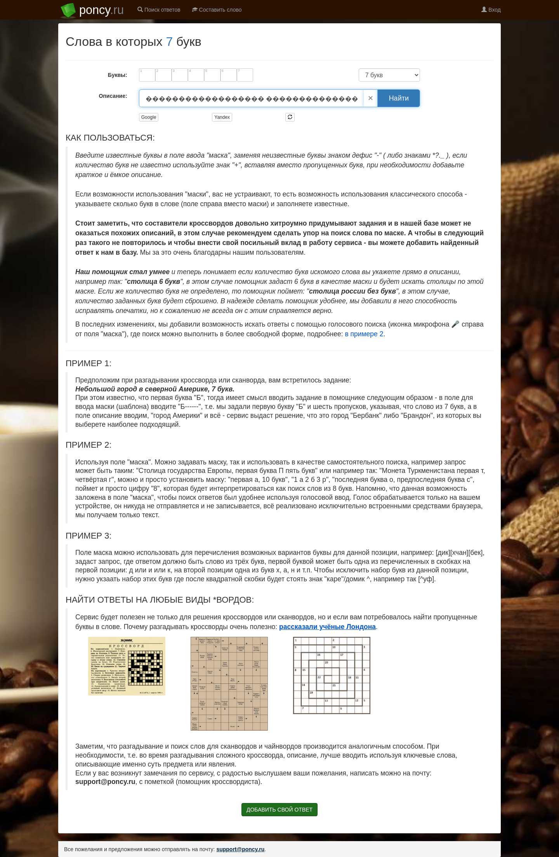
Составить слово (217, 10)
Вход (491, 10)
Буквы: (117, 75)
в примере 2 (364, 334)
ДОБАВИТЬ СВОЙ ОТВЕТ (279, 810)
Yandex (222, 117)
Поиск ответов (159, 10)
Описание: (113, 96)
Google (148, 117)
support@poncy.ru (240, 849)
